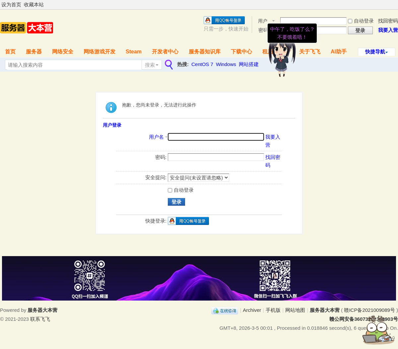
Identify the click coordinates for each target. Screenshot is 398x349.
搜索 (150, 65)
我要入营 (388, 30)
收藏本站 (34, 4)
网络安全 (62, 51)
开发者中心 (165, 51)
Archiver (252, 310)
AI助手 (339, 51)
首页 (10, 51)
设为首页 (11, 4)
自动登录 (361, 21)
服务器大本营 (325, 310)
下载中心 (241, 51)
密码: (160, 157)
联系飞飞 (40, 319)
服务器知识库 (205, 51)
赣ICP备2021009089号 (369, 310)
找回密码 (388, 21)
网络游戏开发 (99, 51)
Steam (134, 51)
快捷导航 (375, 51)
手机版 (273, 310)
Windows (226, 64)
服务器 (34, 51)
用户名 (156, 137)
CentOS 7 (202, 64)
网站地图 (295, 310)
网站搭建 (249, 64)
